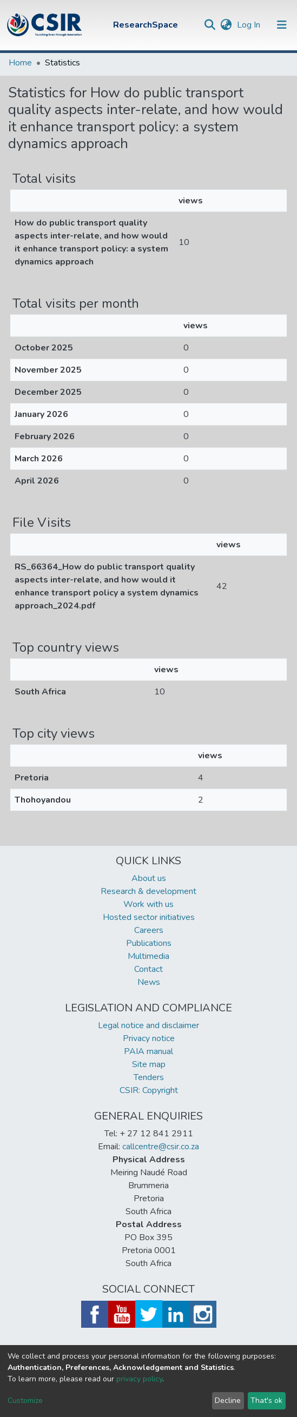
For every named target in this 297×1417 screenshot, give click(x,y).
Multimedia (148, 956)
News (148, 982)
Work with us (148, 904)
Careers (148, 930)
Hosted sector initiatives (149, 917)
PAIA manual (148, 1051)
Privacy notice (149, 1038)
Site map (149, 1064)
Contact (148, 969)
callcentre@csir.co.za (160, 1147)
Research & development (148, 891)
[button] (226, 24)
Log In (249, 25)
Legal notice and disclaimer (148, 1025)
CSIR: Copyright (149, 1090)
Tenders (149, 1077)
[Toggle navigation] (282, 25)
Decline (228, 1400)
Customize (25, 1400)
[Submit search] (209, 25)
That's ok (266, 1400)
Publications (148, 943)
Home (20, 63)
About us (148, 878)
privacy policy (139, 1379)
